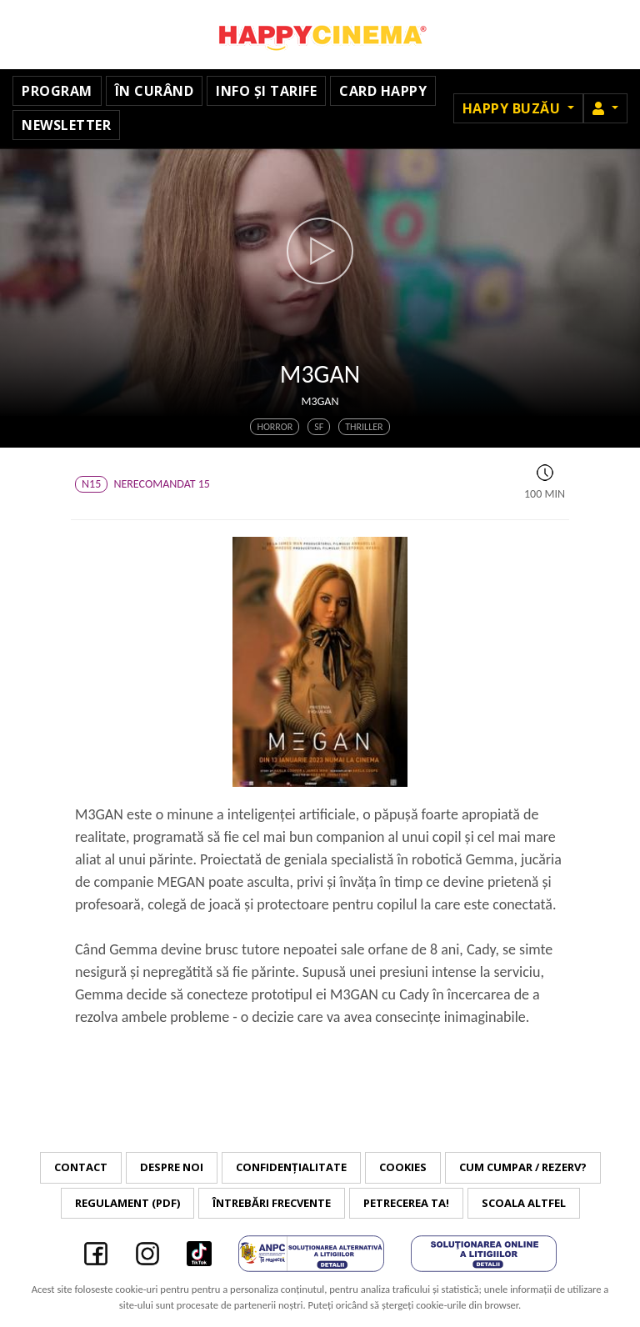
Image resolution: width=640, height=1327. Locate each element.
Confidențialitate (291, 1166)
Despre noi (171, 1166)
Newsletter (66, 125)
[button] (605, 108)
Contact (81, 1166)
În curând (154, 91)
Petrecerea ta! (406, 1202)
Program (57, 91)
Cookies (403, 1166)
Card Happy (383, 91)
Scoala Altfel (524, 1202)
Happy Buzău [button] (513, 108)
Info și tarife (266, 91)
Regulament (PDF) (127, 1202)
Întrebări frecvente (271, 1202)
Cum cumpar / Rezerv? (523, 1166)
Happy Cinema (320, 34)
